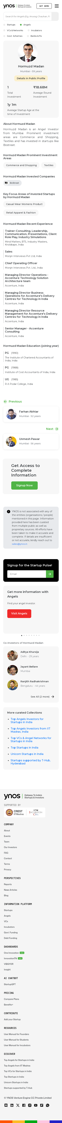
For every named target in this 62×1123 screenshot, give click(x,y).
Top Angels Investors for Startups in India (27, 721)
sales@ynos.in (19, 544)
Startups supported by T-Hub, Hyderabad (30, 762)
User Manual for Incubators (17, 1045)
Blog (6, 895)
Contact (8, 858)
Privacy (7, 869)
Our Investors (10, 847)
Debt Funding (10, 938)
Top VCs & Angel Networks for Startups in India (31, 740)
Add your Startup (12, 1019)
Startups (9, 24)
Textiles (48, 165)
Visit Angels (19, 613)
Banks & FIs (34, 36)
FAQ (6, 852)
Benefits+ (8, 1004)
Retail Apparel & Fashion (21, 212)
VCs (6, 921)
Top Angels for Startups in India (19, 1060)
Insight (7, 969)
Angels (25, 24)
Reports (8, 884)
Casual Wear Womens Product (24, 204)
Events (7, 836)
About (7, 830)
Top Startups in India (24, 747)
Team (6, 841)
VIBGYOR (8, 964)
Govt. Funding (11, 932)
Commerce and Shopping (21, 165)
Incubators (35, 30)
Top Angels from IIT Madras (17, 1065)
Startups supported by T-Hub (18, 1088)
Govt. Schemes (12, 36)
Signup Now (24, 485)
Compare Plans (11, 999)
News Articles (10, 890)
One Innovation (11, 952)
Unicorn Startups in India (27, 754)
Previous (15, 401)
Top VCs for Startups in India (18, 1071)
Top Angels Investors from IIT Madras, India (30, 730)
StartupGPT (10, 984)
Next (49, 429)
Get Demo (44, 6)
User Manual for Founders (16, 1034)
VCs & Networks (13, 30)
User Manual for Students (16, 1039)
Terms (7, 864)
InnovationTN (10, 958)
